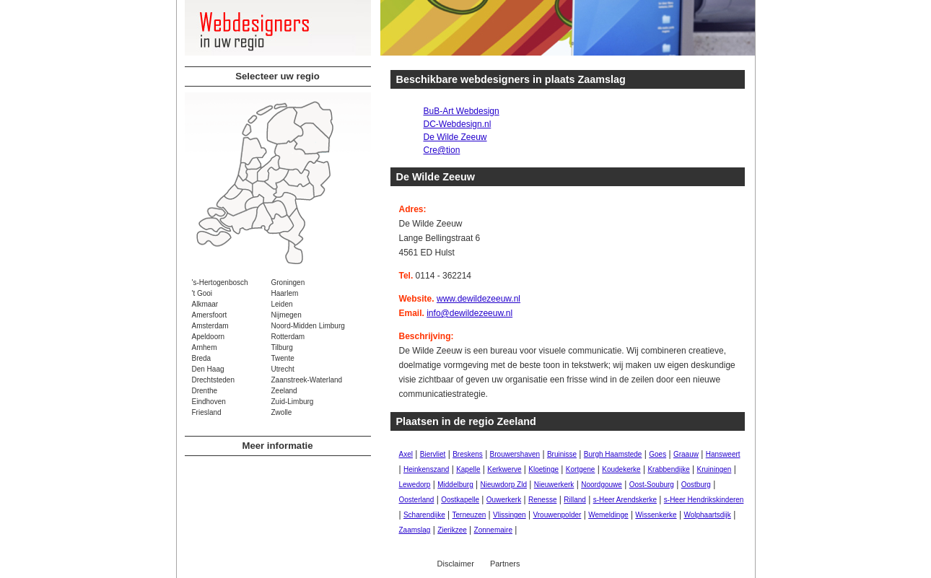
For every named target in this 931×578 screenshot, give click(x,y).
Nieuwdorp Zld (504, 485)
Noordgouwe (601, 485)
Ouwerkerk (503, 500)
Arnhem (204, 347)
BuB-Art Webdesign (461, 111)
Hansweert (723, 454)
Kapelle (468, 469)
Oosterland (416, 500)
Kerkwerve (504, 469)
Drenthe (205, 391)
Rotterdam (288, 337)
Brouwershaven (515, 454)
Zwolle (281, 412)
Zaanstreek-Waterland (307, 380)
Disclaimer (455, 563)
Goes (657, 454)
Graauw (686, 454)
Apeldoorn (208, 337)
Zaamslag (415, 530)
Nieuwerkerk (554, 485)
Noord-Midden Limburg (308, 326)
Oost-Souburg (651, 485)
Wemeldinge (608, 515)
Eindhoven (209, 402)
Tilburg (282, 347)
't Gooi (202, 293)
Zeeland (284, 391)
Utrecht (282, 369)
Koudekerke (621, 469)
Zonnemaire (493, 530)
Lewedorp (415, 485)
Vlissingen (509, 515)
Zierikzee (452, 530)
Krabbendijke (668, 469)
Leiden (282, 304)
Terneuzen (469, 515)
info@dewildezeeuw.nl (469, 313)
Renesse (542, 500)
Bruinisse (562, 454)
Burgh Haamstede (613, 454)
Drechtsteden (213, 380)
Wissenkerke (655, 515)
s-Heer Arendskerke (625, 500)
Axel (406, 454)
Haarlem (285, 293)
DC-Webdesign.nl (457, 124)
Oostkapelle (460, 500)
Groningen (288, 282)
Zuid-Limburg (292, 402)
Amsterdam (210, 326)
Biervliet (433, 454)
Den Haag (208, 369)
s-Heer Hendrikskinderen (704, 500)
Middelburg (455, 485)
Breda (201, 358)
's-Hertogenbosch (220, 282)
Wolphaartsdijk (706, 515)
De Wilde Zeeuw (455, 137)
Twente (282, 358)
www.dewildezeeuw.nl (478, 299)
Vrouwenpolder (557, 515)
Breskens (468, 454)
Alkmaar (205, 304)
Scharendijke (424, 515)
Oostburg (696, 485)
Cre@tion (442, 150)
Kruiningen (714, 469)
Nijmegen (286, 315)
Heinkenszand (426, 469)
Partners (505, 563)
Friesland (207, 412)
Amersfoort (209, 315)
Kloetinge (543, 469)
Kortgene (580, 469)
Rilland (575, 500)
